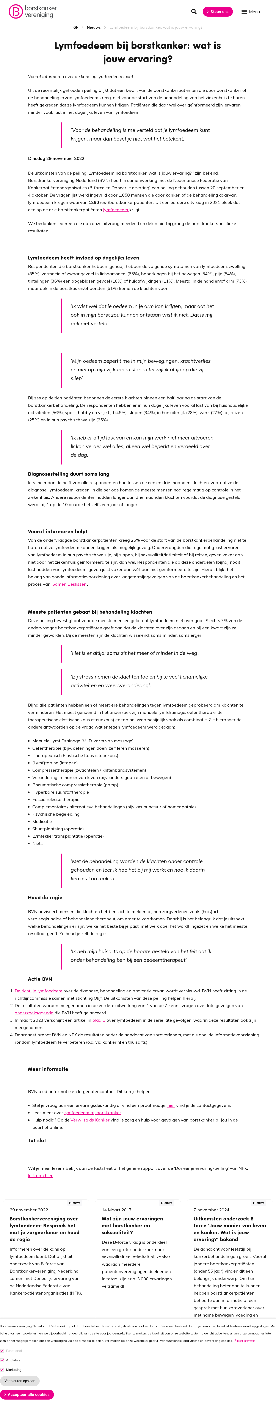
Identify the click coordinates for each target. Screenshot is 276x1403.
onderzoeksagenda (34, 1012)
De (18, 990)
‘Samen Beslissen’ (69, 584)
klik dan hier (40, 1175)
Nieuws (94, 27)
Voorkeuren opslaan (20, 1388)
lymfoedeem (116, 209)
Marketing (14, 1377)
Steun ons (219, 11)
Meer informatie (246, 1348)
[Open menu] (252, 11)
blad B (98, 1020)
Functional (14, 1358)
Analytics (13, 1368)
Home (76, 27)
